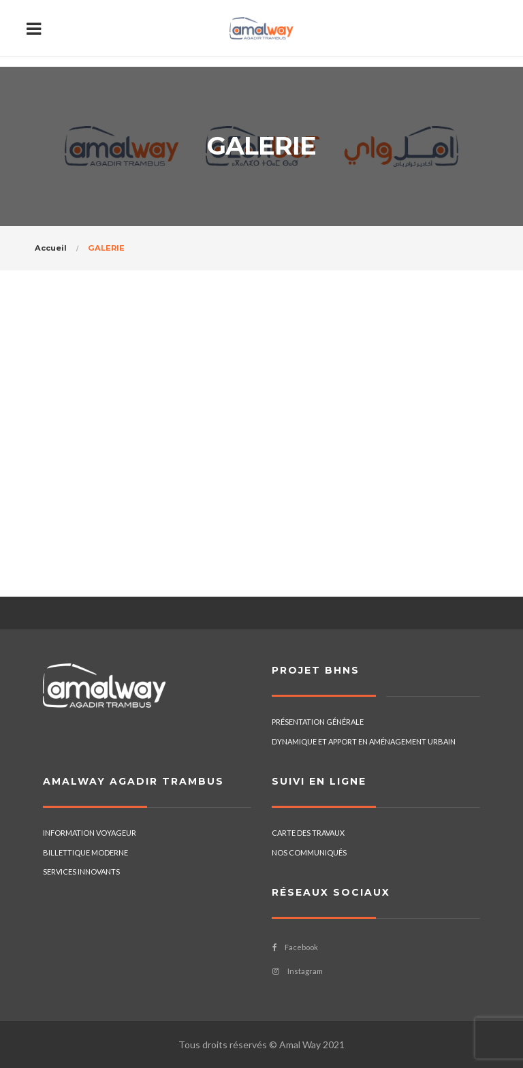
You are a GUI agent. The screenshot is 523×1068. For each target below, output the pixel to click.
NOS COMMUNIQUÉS (309, 852)
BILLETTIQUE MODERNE (85, 852)
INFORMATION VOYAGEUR (89, 832)
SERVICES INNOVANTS (81, 871)
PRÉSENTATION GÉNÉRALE (318, 721)
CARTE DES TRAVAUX (308, 832)
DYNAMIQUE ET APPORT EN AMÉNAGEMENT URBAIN (364, 741)
